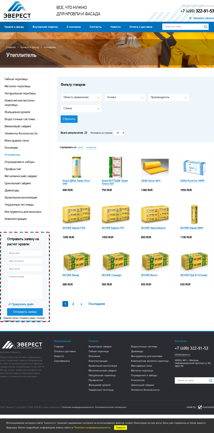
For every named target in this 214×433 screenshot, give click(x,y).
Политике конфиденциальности (92, 427)
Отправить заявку (25, 311)
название (91, 147)
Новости (116, 26)
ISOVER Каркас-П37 (113, 227)
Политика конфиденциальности (78, 407)
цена (80, 147)
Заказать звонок (203, 18)
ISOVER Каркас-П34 (74, 227)
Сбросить (69, 119)
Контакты (96, 26)
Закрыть (120, 427)
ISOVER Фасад (71, 275)
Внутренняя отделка (45, 26)
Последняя (96, 304)
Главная (11, 47)
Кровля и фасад (14, 26)
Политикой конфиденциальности (28, 321)
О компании (74, 26)
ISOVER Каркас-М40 (191, 227)
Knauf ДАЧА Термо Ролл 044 (76, 182)
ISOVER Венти (149, 275)
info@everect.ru (182, 354)
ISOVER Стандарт (112, 275)
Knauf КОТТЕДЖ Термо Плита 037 (115, 182)
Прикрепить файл (23, 304)
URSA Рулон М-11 (150, 180)
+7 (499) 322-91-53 (191, 348)
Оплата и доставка (140, 26)
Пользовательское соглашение (110, 407)
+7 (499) (197, 11)
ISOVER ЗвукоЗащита (153, 227)
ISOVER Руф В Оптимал (193, 275)
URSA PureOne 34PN (192, 180)
